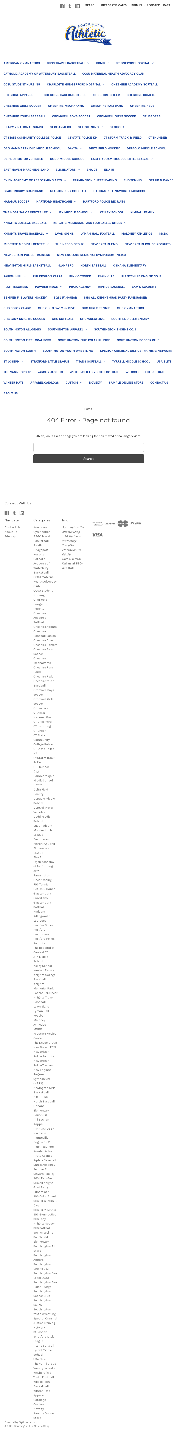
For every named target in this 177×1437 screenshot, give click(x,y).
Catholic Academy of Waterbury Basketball (39, 74)
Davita (75, 148)
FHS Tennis (133, 180)
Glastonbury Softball (68, 191)
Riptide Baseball (111, 287)
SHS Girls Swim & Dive (56, 308)
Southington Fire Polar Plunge (84, 340)
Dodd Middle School (67, 159)
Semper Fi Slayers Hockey (25, 297)
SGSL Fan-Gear (65, 297)
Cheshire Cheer (106, 95)
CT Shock (117, 127)
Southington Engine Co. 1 (115, 329)
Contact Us (159, 382)
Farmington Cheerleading (95, 180)
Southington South (19, 351)
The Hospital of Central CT (27, 212)
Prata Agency (80, 287)
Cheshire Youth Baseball (24, 116)
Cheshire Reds (142, 106)
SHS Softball (62, 319)
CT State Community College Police (32, 138)
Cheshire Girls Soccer (22, 106)
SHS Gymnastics (130, 308)
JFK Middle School (75, 212)
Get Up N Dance (161, 180)
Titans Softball (90, 361)
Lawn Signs (64, 234)
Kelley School (111, 212)
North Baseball (93, 265)
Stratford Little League (49, 361)
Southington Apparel (67, 329)
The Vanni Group (17, 372)
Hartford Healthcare (56, 201)
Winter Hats (13, 382)
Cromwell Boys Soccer (71, 116)
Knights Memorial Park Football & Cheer (89, 223)
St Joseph (13, 361)
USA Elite (164, 361)
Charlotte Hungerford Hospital (75, 84)
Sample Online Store (126, 382)
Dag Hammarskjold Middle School (32, 148)
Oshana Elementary (129, 265)
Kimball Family (142, 212)
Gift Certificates (114, 5)
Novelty (95, 382)
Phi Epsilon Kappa (47, 276)
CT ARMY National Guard (23, 127)
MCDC (163, 234)
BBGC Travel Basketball (68, 63)
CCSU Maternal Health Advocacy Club (113, 74)
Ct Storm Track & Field (122, 138)
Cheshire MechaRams (66, 106)
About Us (10, 393)
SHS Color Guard (17, 308)
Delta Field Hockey (104, 148)
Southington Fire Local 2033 (27, 340)
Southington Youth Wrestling (68, 351)
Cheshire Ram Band (107, 106)
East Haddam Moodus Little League (122, 159)
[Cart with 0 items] (166, 5)
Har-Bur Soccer (16, 201)
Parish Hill (14, 276)
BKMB (102, 63)
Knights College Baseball (24, 223)
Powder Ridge (48, 287)
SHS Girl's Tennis (96, 308)
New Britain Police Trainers (26, 255)
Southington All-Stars (22, 329)
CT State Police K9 (82, 138)
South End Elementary (130, 319)
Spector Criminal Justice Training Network (136, 351)
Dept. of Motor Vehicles (23, 159)
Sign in (136, 5)
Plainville (106, 276)
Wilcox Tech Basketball (145, 372)
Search (90, 5)
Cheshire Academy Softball (134, 84)
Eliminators (68, 170)
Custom (74, 382)
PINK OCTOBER (80, 276)
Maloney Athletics (136, 234)
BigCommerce (27, 1422)
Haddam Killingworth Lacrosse (119, 191)
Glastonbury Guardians (23, 191)
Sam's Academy (144, 287)
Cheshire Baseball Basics (65, 95)
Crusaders (151, 116)
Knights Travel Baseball (25, 234)
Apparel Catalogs (44, 382)
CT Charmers (60, 127)
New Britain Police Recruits (147, 244)
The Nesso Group (70, 244)
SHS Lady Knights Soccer (24, 319)
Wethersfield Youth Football (94, 372)
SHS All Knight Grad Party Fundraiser (115, 297)
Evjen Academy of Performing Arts (34, 180)
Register (153, 5)
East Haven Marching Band (26, 170)
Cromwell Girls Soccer (116, 116)
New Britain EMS (104, 244)
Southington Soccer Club (138, 340)
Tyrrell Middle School (131, 361)
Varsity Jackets (50, 372)
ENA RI (109, 170)
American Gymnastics (21, 63)
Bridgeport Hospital (135, 63)
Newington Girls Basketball (27, 265)
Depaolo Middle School (146, 148)
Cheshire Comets (141, 95)
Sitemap (10, 536)
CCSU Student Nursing (21, 84)
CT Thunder (157, 138)
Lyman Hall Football (97, 234)
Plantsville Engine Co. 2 (141, 276)
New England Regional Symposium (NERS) (91, 255)
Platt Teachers (15, 287)
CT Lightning (90, 127)
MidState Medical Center (26, 244)
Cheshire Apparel (20, 95)
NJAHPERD (65, 265)
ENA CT (92, 170)
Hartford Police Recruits (104, 201)
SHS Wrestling (92, 319)
